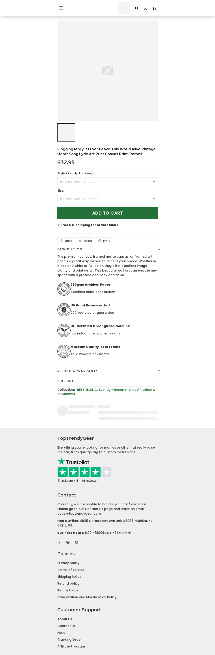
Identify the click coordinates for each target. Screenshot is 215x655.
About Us (64, 589)
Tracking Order (69, 609)
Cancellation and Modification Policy (86, 567)
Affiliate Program (71, 616)
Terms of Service (70, 539)
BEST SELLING (87, 389)
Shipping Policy (69, 546)
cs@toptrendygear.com (81, 483)
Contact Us (66, 595)
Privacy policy (68, 532)
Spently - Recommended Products (126, 389)
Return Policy (67, 560)
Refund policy (68, 553)
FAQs (61, 602)
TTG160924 (66, 394)
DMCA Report (107, 635)
